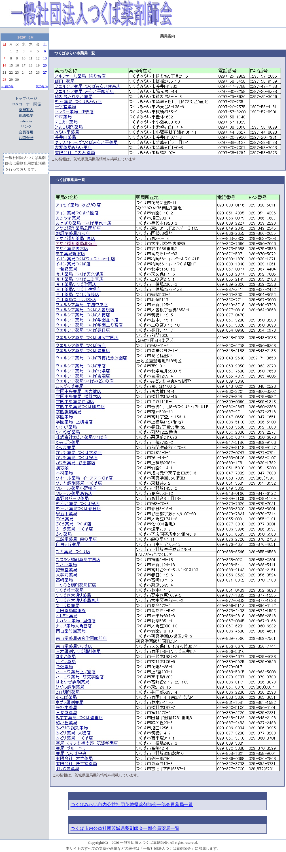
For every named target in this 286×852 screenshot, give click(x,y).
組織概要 (26, 115)
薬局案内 (26, 110)
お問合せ (26, 138)
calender (26, 121)
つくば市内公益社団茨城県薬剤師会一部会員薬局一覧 (125, 828)
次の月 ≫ (42, 86)
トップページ (26, 98)
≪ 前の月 (7, 86)
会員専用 (26, 132)
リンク (26, 126)
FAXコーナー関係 (26, 104)
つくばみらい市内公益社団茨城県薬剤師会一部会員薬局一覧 (132, 804)
